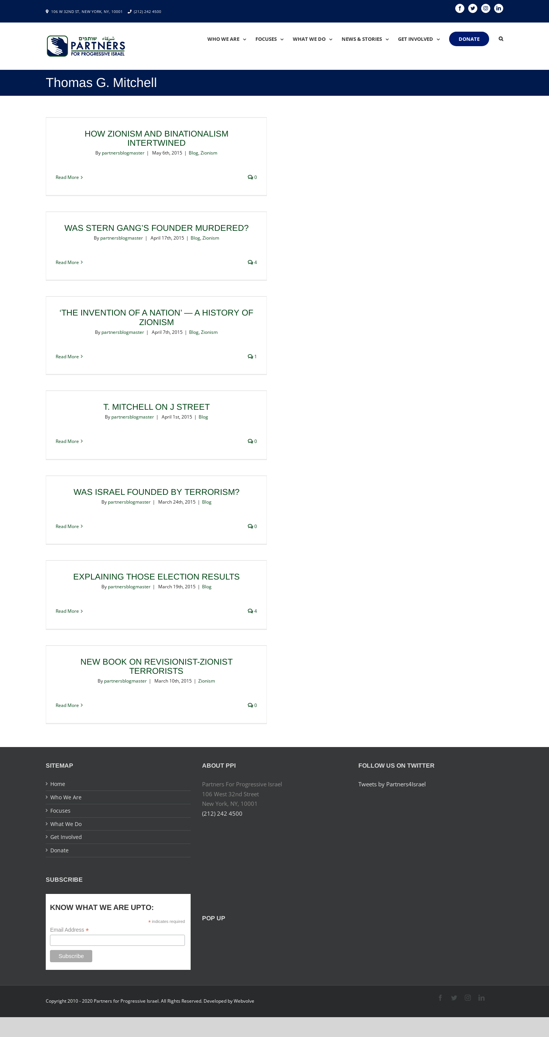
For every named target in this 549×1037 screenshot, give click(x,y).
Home (57, 783)
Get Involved (66, 837)
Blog (193, 153)
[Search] (501, 39)
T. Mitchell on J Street (156, 407)
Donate (59, 850)
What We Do (66, 824)
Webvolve (244, 1001)
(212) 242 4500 (147, 11)
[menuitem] (231, 39)
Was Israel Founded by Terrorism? (156, 492)
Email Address (69, 930)
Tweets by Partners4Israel (392, 784)
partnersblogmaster (123, 153)
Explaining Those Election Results (156, 576)
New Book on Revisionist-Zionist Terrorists (156, 666)
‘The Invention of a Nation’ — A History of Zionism (156, 317)
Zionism (209, 153)
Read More (67, 177)
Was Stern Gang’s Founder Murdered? (156, 228)
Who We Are (66, 797)
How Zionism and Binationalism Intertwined (156, 138)
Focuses (60, 810)
